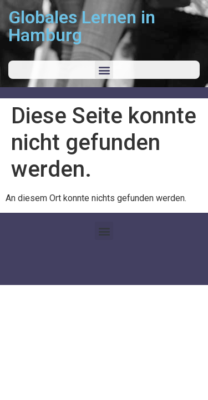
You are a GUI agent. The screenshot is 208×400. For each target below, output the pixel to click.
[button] (104, 70)
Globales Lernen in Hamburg (81, 26)
